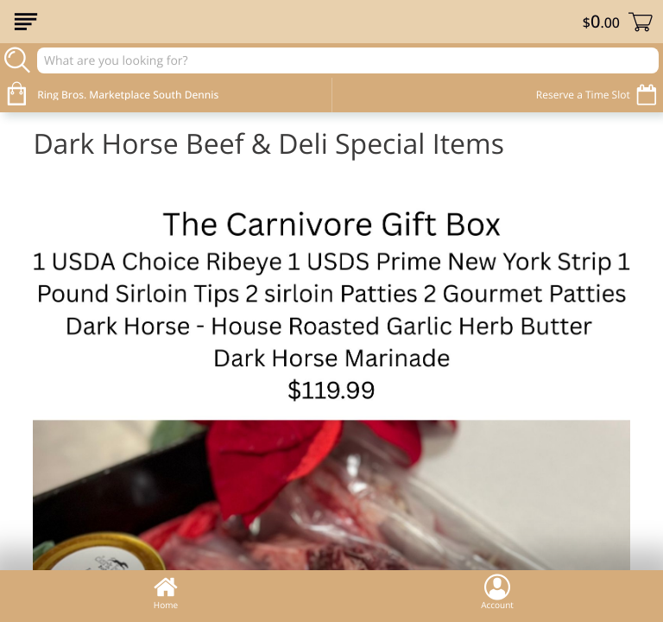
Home (166, 591)
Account (497, 591)
